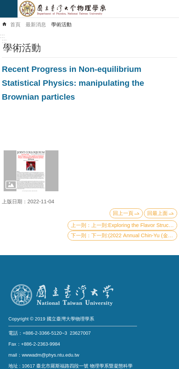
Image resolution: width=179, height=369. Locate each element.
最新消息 (36, 24)
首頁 (15, 24)
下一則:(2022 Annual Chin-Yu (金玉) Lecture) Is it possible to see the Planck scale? (134, 235)
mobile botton (9, 9)
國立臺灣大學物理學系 (98, 9)
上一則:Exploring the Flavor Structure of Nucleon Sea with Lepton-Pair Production (134, 225)
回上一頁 (123, 213)
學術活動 (61, 24)
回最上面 (157, 213)
